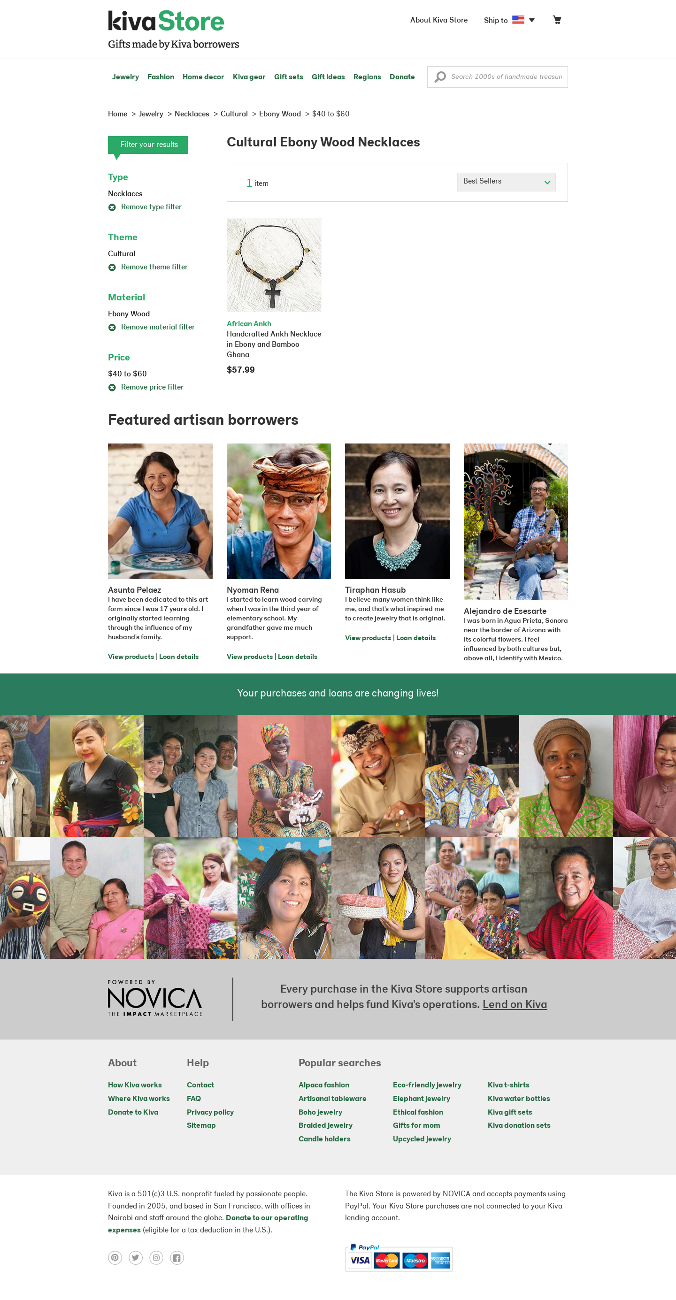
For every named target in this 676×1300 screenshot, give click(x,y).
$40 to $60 (127, 374)
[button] (440, 79)
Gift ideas (328, 77)
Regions (367, 77)
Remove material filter (151, 327)
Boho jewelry (320, 1112)
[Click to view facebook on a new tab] (179, 1258)
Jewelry (125, 77)
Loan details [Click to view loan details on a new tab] (179, 657)
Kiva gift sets (510, 1112)
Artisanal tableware (333, 1099)
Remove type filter (145, 207)
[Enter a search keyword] (497, 77)
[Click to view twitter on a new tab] (139, 1258)
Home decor (203, 77)
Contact (200, 1085)
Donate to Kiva (133, 1112)
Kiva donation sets (519, 1126)
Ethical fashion (418, 1112)
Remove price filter (146, 387)
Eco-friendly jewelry (427, 1085)
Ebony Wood (129, 314)
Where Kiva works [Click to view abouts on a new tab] (139, 1099)
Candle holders (325, 1139)
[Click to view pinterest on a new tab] (118, 1258)
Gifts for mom (416, 1126)
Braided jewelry (326, 1126)
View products (131, 657)
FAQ (194, 1099)
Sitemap (201, 1126)
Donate (402, 77)
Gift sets (288, 77)
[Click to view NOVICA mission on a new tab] (155, 999)
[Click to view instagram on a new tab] (159, 1258)
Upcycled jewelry (422, 1139)
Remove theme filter (148, 267)
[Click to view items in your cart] (556, 22)
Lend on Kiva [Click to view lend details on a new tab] (515, 1005)
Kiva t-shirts (509, 1085)
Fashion (160, 77)
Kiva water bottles (519, 1099)
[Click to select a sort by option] (506, 182)
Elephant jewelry (421, 1099)
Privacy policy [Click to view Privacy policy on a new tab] (210, 1112)
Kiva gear (249, 77)
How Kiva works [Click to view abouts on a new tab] (135, 1085)
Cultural (121, 254)
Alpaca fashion (324, 1085)
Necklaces (125, 194)
